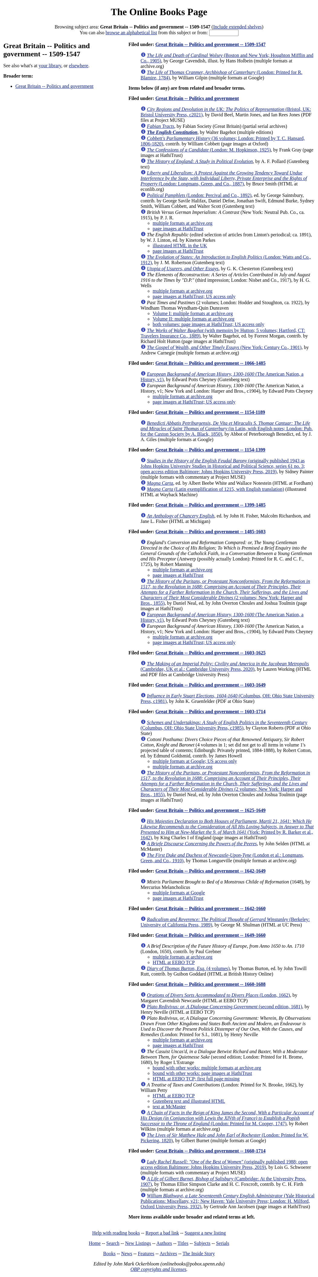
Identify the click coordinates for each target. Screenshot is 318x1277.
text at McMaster (169, 1106)
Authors (164, 1243)
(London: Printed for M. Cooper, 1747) (227, 1118)
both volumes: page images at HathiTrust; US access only (208, 324)
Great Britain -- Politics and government (54, 86)
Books (109, 1253)
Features (146, 1253)
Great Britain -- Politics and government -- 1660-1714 (210, 1150)
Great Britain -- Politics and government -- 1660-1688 (210, 984)
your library (50, 65)
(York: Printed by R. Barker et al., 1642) (227, 829)
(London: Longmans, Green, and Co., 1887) (224, 178)
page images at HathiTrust (178, 228)
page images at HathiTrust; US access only (194, 296)
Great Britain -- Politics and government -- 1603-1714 (210, 711)
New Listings (138, 1243)
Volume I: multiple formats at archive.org (193, 313)
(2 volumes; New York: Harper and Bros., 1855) (225, 592)
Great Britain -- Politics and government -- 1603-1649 (210, 684)
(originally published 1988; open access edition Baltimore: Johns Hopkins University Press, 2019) (224, 1164)
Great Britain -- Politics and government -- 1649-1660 (210, 935)
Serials (222, 1243)
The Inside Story (199, 1253)
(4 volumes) (188, 968)
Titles (182, 1243)
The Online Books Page (159, 11)
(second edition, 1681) (224, 1006)
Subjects (202, 1243)
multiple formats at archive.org (183, 223)
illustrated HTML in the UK (180, 245)
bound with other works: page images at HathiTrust (202, 1073)
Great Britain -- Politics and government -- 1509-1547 (210, 44)
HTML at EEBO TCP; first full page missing (196, 1078)
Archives (168, 1253)
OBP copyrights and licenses (158, 1269)
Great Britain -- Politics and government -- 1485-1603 (210, 531)
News (126, 1253)
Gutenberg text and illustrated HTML (189, 1101)
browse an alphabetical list (131, 32)
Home (95, 1243)
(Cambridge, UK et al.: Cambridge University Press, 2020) (225, 666)
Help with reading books (116, 1232)
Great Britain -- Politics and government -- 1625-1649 (210, 810)
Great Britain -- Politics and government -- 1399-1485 (210, 504)
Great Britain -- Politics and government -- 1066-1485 (210, 363)
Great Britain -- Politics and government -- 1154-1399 (210, 449)
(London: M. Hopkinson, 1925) (209, 149)
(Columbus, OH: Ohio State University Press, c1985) (224, 725)
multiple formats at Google (179, 892)
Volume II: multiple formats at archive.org (193, 318)
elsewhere (78, 65)
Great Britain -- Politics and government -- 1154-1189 (210, 412)
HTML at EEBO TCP (174, 962)
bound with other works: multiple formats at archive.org (207, 1067)
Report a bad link (162, 1232)
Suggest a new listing (205, 1232)
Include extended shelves (237, 26)
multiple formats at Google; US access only (195, 761)
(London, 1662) (218, 995)
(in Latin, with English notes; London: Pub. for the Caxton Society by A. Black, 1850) (227, 429)
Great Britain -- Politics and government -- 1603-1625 (210, 652)
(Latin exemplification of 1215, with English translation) (215, 489)
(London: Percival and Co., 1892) (199, 195)
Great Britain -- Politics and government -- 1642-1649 (210, 870)
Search (113, 1243)
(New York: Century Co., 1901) (224, 347)
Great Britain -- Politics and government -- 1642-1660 (210, 908)
